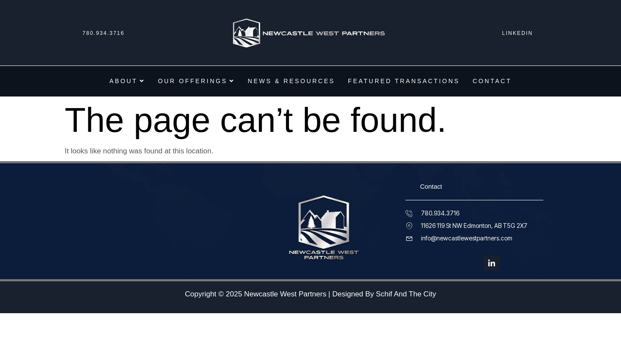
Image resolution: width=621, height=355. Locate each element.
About (127, 81)
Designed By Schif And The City (384, 295)
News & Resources (291, 81)
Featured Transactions (404, 81)
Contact (492, 81)
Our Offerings (196, 81)
